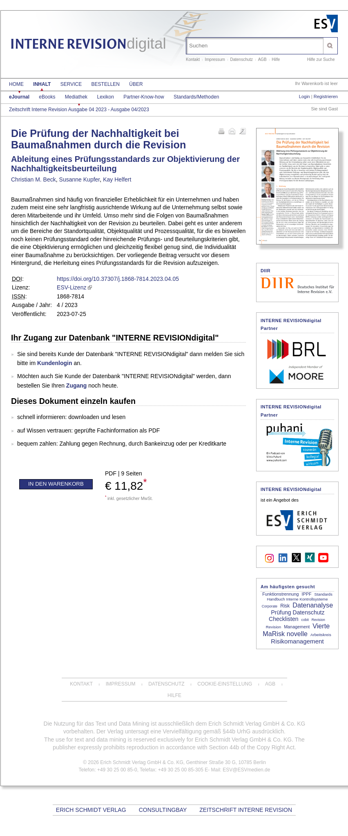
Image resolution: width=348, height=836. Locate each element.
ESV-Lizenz (71, 287)
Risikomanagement (297, 641)
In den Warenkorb (56, 484)
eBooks (47, 97)
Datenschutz (241, 59)
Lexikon (105, 97)
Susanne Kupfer (79, 179)
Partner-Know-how (143, 97)
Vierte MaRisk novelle (296, 629)
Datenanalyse (312, 605)
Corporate (269, 606)
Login (304, 96)
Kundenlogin (54, 363)
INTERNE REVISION (88, 45)
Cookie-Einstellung (224, 684)
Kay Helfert (117, 179)
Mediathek (76, 97)
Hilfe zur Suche (321, 59)
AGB (262, 59)
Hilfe (276, 59)
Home (16, 84)
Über (136, 84)
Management (297, 626)
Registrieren (326, 96)
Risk (285, 606)
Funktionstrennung (280, 594)
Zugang (76, 385)
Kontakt (193, 59)
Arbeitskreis (320, 634)
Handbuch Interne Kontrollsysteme (297, 599)
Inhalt (42, 84)
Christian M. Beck (33, 179)
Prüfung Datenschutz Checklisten (296, 615)
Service (71, 84)
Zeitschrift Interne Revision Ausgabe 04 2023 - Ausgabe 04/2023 (79, 109)
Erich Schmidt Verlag (91, 810)
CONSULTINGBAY (163, 810)
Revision (318, 620)
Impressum (215, 59)
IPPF (307, 594)
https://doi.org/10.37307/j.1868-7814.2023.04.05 (118, 279)
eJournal (19, 97)
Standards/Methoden (196, 97)
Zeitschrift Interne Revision (245, 810)
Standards (323, 594)
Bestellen (105, 84)
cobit (305, 620)
